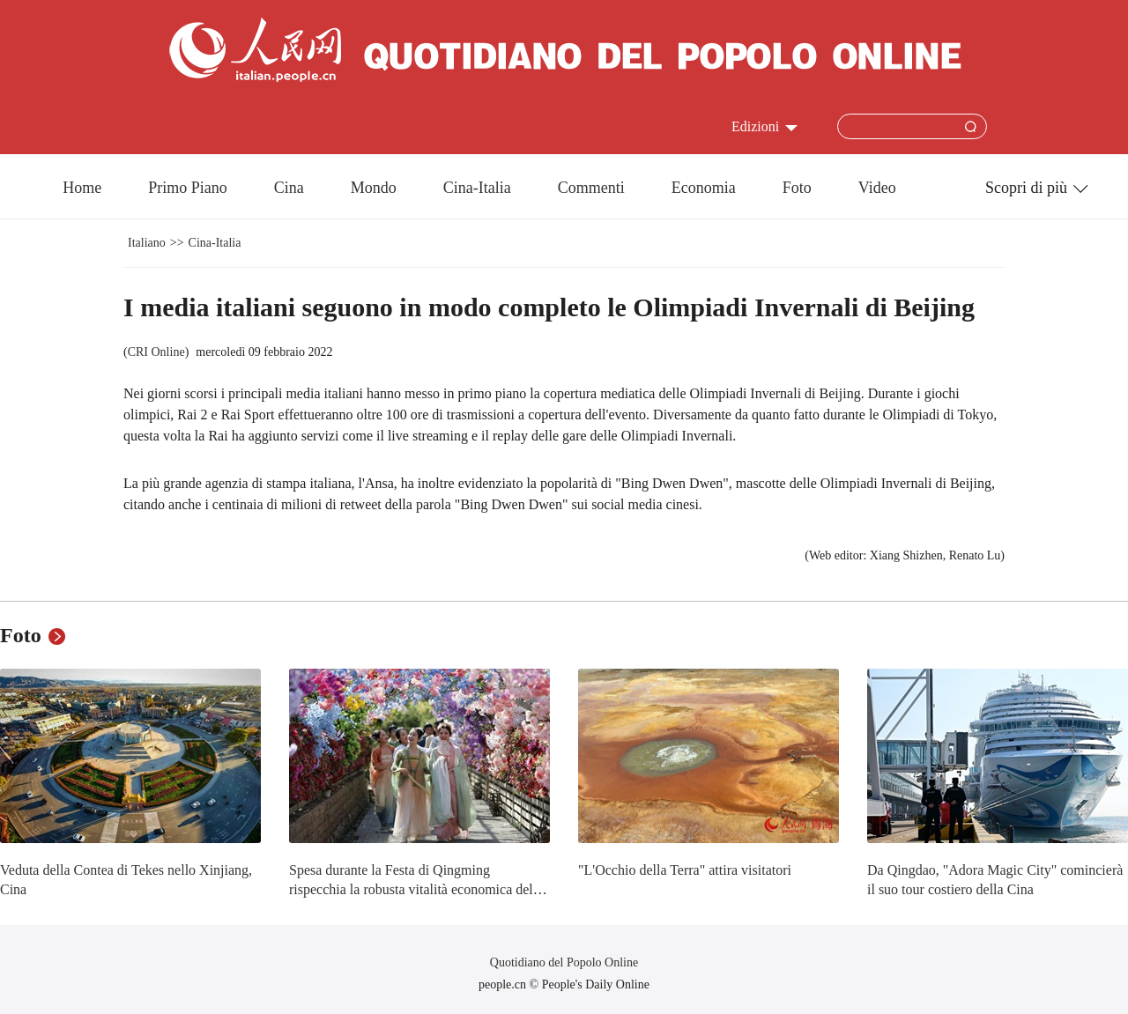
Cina (289, 187)
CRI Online (156, 352)
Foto (797, 187)
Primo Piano (187, 187)
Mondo (374, 187)
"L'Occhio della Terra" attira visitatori (684, 869)
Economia (704, 187)
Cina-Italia (477, 187)
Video (877, 187)
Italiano (147, 242)
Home (82, 187)
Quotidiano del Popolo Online (564, 962)
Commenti (591, 187)
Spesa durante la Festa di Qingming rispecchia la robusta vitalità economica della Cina (416, 888)
